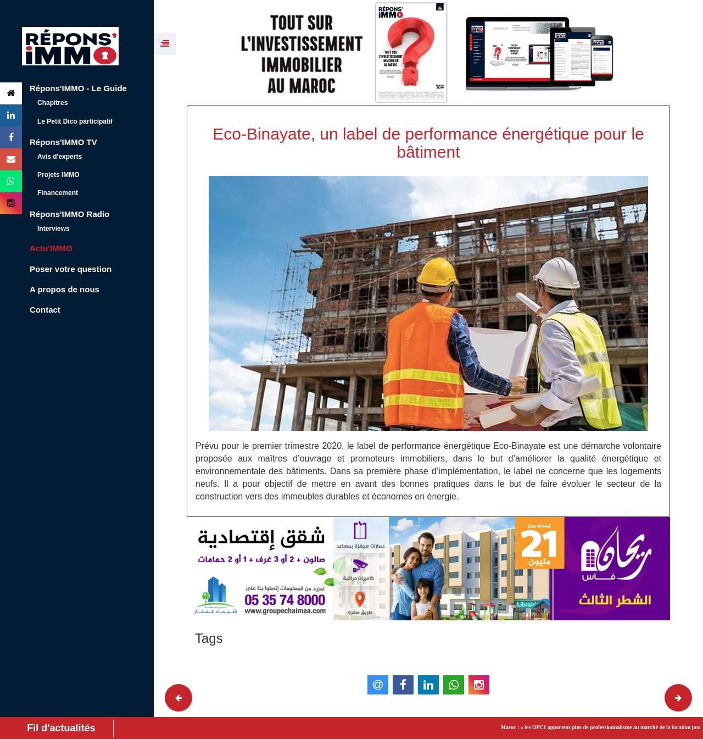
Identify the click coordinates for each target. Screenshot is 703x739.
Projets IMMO (58, 175)
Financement (57, 193)
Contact (45, 309)
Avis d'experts (59, 156)
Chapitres (52, 103)
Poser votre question (70, 269)
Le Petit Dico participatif (75, 121)
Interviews (53, 228)
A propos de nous (64, 289)
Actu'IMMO (51, 248)
